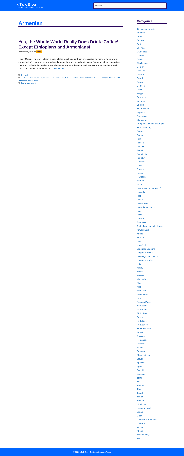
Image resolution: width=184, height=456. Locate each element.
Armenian (47, 78)
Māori (139, 283)
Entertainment (143, 108)
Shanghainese (143, 355)
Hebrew (140, 181)
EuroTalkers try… (145, 127)
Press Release (144, 328)
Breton (140, 44)
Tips (139, 389)
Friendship (142, 154)
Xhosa (30, 80)
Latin (139, 264)
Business (141, 48)
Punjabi (140, 332)
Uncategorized (144, 408)
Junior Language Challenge (150, 226)
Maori (95, 78)
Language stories (145, 260)
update (140, 412)
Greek (81, 78)
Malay (139, 272)
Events (140, 131)
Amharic (33, 78)
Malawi (140, 268)
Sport (139, 366)
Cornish (140, 67)
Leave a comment (28, 83)
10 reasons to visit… (146, 29)
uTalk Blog (26, 4)
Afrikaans (25, 78)
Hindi (139, 184)
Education (141, 97)
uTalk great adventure (147, 419)
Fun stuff (24, 75)
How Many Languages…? (149, 188)
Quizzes (140, 336)
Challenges (142, 63)
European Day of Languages (150, 124)
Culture (140, 74)
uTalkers (141, 423)
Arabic (39, 78)
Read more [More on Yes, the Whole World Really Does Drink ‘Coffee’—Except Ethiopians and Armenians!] (59, 68)
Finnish (140, 143)
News (139, 298)
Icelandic (141, 192)
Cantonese (142, 52)
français (140, 146)
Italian (139, 215)
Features (141, 135)
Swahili (140, 370)
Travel (140, 393)
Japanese (88, 78)
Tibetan (140, 385)
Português (142, 321)
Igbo (139, 196)
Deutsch (141, 86)
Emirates (141, 101)
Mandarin (141, 279)
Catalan (140, 59)
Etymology (142, 120)
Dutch (139, 90)
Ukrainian (141, 404)
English (140, 105)
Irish (139, 211)
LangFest (141, 245)
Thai (139, 381)
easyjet (140, 93)
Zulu (36, 80)
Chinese (68, 78)
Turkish (140, 400)
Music (139, 287)
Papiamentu (142, 309)
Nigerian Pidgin (144, 302)
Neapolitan (142, 290)
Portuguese (142, 325)
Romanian (142, 340)
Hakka (140, 173)
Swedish (141, 374)
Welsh (140, 427)
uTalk (139, 416)
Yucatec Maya (143, 434)
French (140, 150)
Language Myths (145, 252)
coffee (75, 78)
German (140, 161)
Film (139, 139)
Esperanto (142, 116)
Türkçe (140, 397)
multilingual (103, 78)
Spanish (140, 363)
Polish (140, 317)
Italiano (140, 218)
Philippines (142, 313)
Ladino (140, 241)
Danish (140, 78)
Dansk (140, 82)
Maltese (140, 275)
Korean (140, 237)
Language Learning (146, 249)
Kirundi (140, 234)
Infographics (142, 203)
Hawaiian (141, 177)
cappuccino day (58, 78)
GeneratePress (104, 452)
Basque (140, 40)
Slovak (140, 359)
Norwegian (142, 306)
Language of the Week (147, 256)
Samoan (141, 351)
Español (140, 112)
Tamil (139, 378)
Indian (140, 199)
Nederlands (142, 294)
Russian (140, 343)
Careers (140, 55)
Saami (140, 347)
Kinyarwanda (143, 230)
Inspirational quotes (146, 207)
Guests (140, 169)
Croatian (141, 70)
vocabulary (22, 80)
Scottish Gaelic (115, 78)
